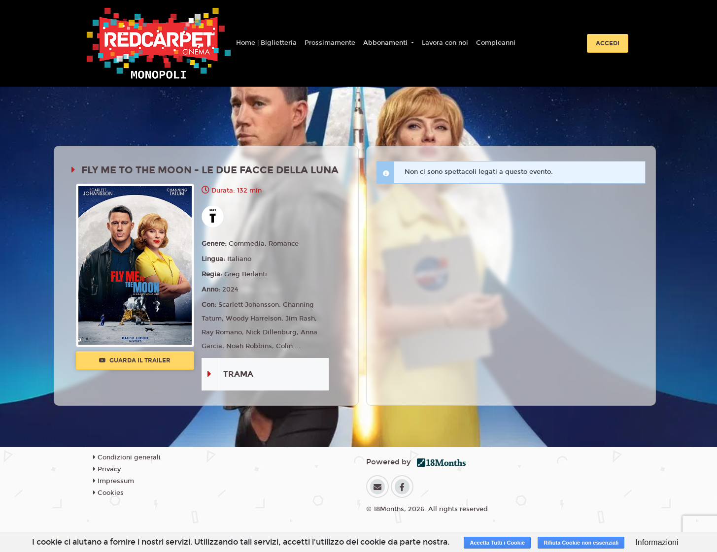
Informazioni (656, 542)
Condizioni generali (127, 457)
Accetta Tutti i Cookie (497, 543)
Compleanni (495, 43)
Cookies (108, 493)
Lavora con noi (445, 43)
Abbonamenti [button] (386, 43)
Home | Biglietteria (266, 43)
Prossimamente (330, 43)
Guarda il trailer (135, 360)
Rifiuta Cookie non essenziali (581, 543)
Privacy (107, 469)
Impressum (113, 481)
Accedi (607, 43)
